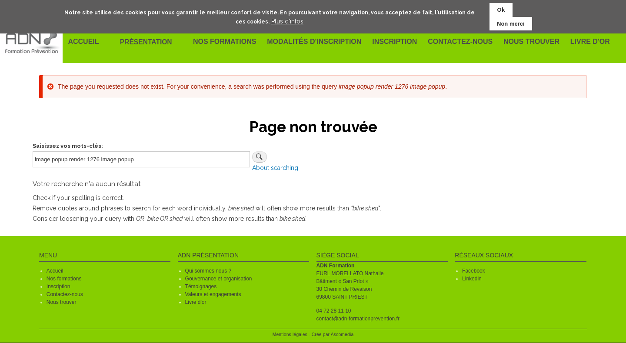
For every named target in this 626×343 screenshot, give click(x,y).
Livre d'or (195, 302)
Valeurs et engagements (213, 294)
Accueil (55, 271)
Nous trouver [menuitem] (530, 42)
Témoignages (201, 286)
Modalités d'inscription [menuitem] (315, 42)
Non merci (511, 23)
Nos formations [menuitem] (225, 42)
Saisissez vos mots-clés (67, 146)
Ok (501, 10)
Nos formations (64, 279)
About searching (275, 167)
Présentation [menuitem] (147, 42)
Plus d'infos (287, 20)
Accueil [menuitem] (84, 42)
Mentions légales (290, 334)
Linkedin (472, 279)
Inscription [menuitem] (394, 42)
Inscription (58, 286)
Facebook (473, 271)
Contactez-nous (65, 294)
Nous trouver (62, 302)
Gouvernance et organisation (218, 279)
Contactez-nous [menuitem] (459, 42)
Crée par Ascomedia (333, 334)
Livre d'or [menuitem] (588, 42)
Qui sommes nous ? (208, 271)
